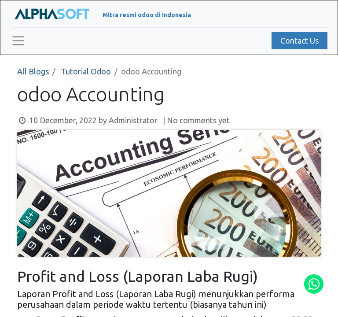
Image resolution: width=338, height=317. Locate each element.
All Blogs (33, 71)
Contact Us (299, 40)
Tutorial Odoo (86, 71)
